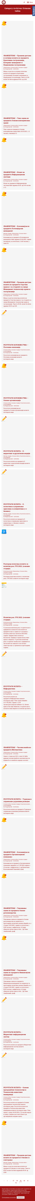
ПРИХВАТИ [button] (21, 1197)
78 (16, 1183)
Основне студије (22, 67)
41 (27, 1180)
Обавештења (6, 67)
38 (17, 1180)
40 (24, 1180)
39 (20, 1180)
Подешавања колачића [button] (9, 1197)
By (7, 69)
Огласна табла (14, 67)
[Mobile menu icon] (29, 2)
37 (13, 1180)
